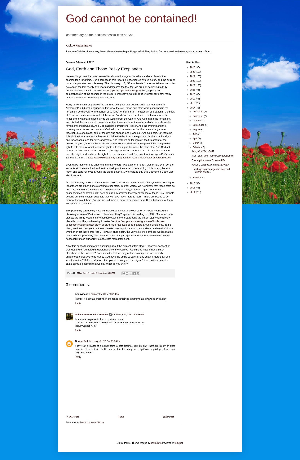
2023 (193, 81)
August (197, 129)
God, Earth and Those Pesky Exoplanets (213, 155)
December (198, 111)
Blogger (179, 443)
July (195, 134)
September (199, 125)
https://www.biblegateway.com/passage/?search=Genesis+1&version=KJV (128, 157)
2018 (193, 103)
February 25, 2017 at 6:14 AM (104, 294)
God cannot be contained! (131, 18)
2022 (193, 85)
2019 (193, 98)
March (196, 143)
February (197, 147)
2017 (193, 107)
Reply (78, 303)
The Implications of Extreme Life (208, 160)
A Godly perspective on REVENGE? (210, 164)
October (197, 120)
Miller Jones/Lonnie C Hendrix (91, 314)
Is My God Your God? (203, 151)
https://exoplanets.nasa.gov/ (125, 90)
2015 (193, 187)
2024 (193, 76)
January (197, 177)
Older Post (168, 417)
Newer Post (73, 417)
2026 (193, 67)
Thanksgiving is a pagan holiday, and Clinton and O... (211, 170)
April (195, 138)
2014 (193, 192)
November (198, 116)
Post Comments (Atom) (92, 422)
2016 (193, 183)
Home (121, 417)
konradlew (156, 443)
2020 (193, 94)
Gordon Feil (81, 341)
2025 (193, 72)
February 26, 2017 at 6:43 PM (129, 314)
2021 (193, 89)
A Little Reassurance (79, 45)
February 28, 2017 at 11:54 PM (104, 341)
